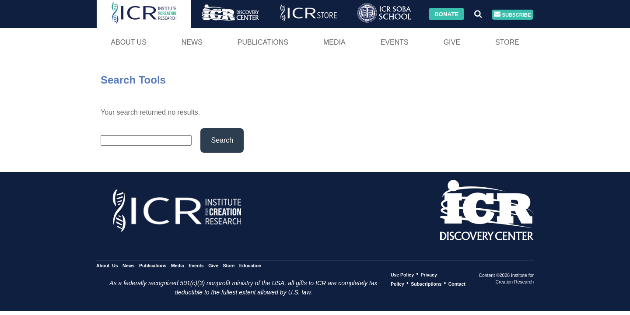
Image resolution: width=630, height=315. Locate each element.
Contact (457, 283)
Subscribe (512, 15)
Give (452, 42)
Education (250, 265)
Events (395, 42)
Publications (263, 42)
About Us (129, 42)
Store (507, 42)
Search (222, 140)
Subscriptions (426, 283)
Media (334, 42)
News (192, 42)
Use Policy (402, 274)
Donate (446, 13)
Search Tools (133, 80)
